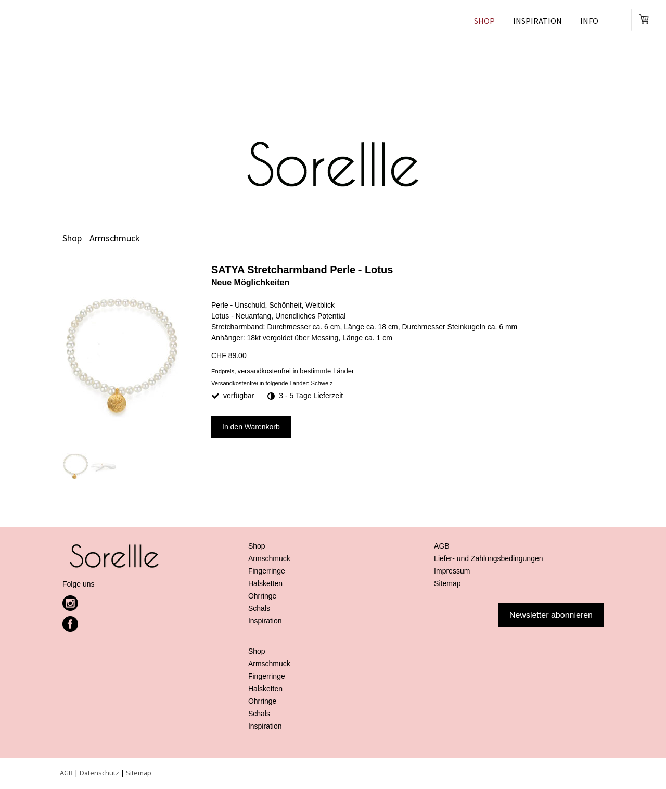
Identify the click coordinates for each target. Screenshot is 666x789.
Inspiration (537, 21)
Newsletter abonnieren (551, 614)
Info (589, 21)
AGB (66, 773)
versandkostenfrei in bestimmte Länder (295, 371)
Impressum (452, 571)
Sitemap (138, 773)
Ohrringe (262, 596)
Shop (484, 21)
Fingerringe (266, 571)
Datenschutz (99, 773)
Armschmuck (269, 558)
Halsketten (265, 583)
